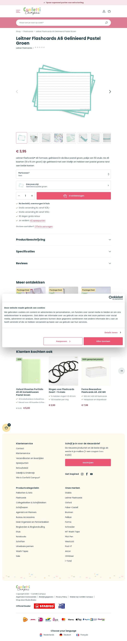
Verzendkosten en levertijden (30, 458)
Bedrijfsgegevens (46, 597)
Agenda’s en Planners (26, 512)
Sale (18, 556)
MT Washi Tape (72, 531)
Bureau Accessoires (25, 517)
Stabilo (68, 493)
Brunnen (69, 512)
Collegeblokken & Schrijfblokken (31, 502)
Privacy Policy (61, 597)
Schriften (20, 541)
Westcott (69, 541)
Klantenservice (23, 453)
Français (82, 634)
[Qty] (25, 195)
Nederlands (46, 634)
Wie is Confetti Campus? (28, 477)
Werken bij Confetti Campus (81, 597)
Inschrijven (88, 462)
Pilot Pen (69, 536)
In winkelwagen (73, 195)
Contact (20, 448)
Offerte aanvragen (44, 226)
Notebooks (21, 536)
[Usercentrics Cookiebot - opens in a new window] (111, 298)
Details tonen (111, 332)
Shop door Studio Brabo (26, 600)
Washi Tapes (22, 551)
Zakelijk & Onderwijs (25, 473)
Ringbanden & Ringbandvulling (30, 527)
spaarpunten (37, 220)
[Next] (107, 91)
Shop (18, 31)
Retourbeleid (22, 468)
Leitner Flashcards (24, 48)
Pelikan (68, 517)
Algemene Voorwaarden (26, 597)
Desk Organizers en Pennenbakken (32, 522)
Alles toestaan (103, 341)
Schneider (70, 527)
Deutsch (65, 634)
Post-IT (68, 546)
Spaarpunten (22, 463)
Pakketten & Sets (24, 493)
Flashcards (28, 31)
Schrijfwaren (22, 507)
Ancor (68, 551)
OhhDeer (69, 556)
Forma (68, 522)
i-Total (68, 561)
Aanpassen (63, 341)
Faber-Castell (71, 507)
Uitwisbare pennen (25, 546)
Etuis (18, 531)
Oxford (68, 502)
